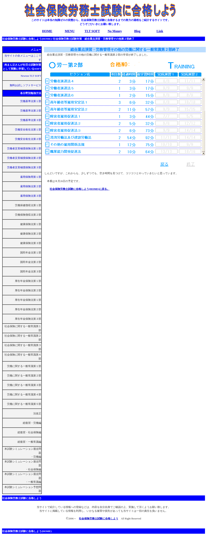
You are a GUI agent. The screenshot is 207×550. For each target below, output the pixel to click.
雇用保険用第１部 (30, 176)
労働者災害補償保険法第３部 (24, 167)
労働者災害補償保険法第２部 (24, 157)
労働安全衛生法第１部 (28, 129)
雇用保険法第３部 (30, 195)
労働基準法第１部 (30, 101)
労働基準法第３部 (30, 120)
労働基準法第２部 (30, 110)
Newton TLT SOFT (31, 75)
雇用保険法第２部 (30, 186)
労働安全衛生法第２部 (28, 139)
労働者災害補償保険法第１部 (24, 148)
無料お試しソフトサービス (25, 85)
